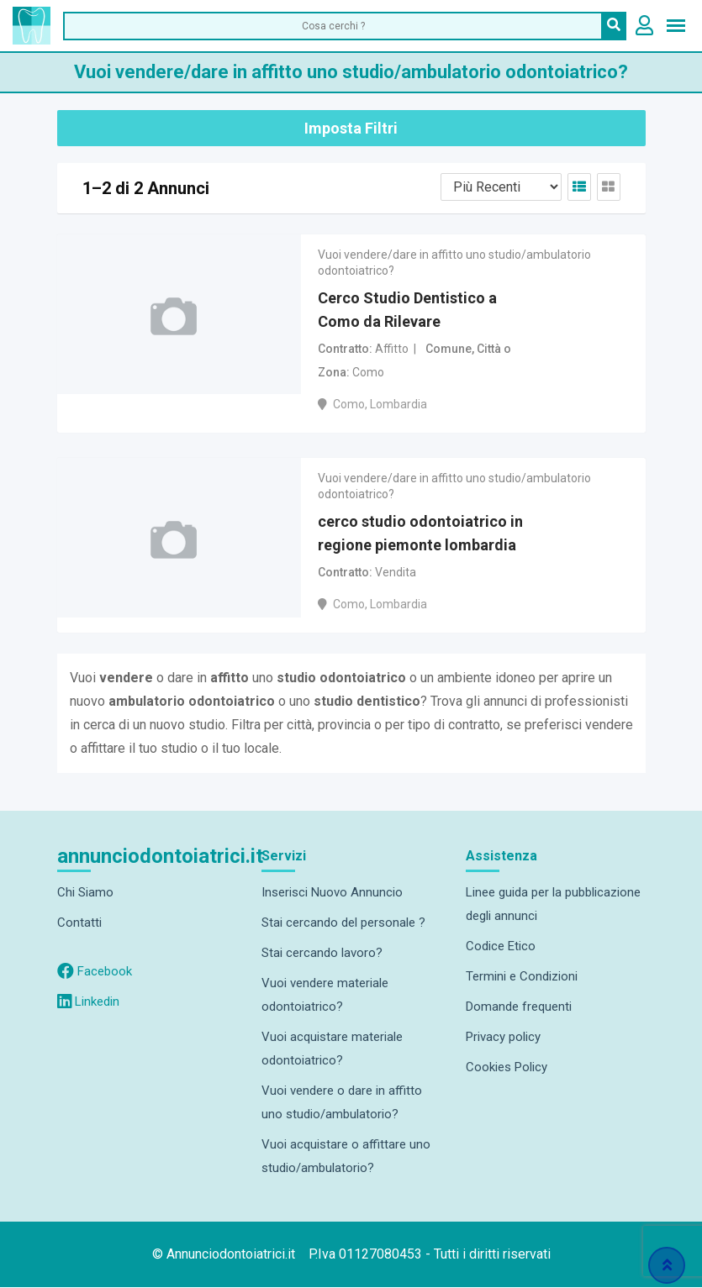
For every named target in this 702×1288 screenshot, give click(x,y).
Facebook (94, 972)
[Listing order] (501, 187)
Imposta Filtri (351, 128)
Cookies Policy (506, 1067)
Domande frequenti (519, 1007)
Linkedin (88, 1002)
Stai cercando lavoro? (322, 953)
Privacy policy (503, 1037)
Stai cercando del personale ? (343, 923)
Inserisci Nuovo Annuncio (332, 893)
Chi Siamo (85, 893)
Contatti (79, 923)
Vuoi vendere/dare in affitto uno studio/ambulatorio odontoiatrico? (454, 262)
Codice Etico (501, 946)
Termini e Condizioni (522, 977)
